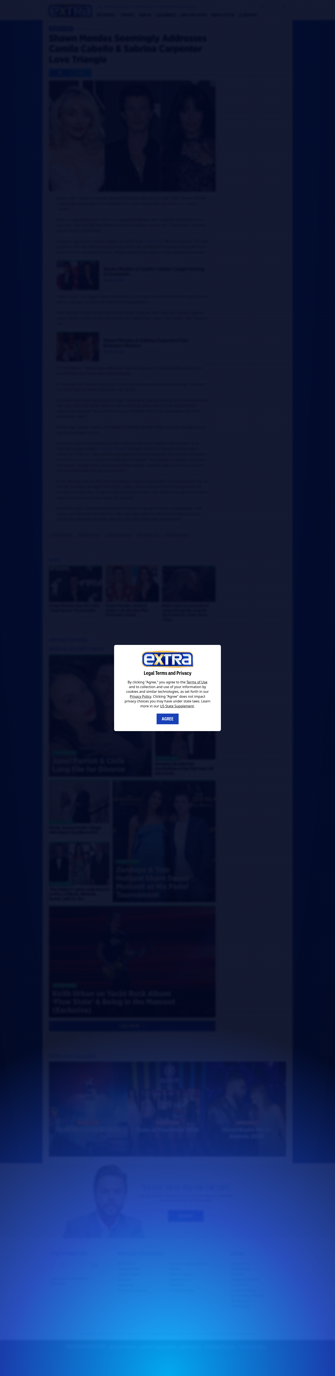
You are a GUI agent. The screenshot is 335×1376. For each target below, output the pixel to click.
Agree (167, 718)
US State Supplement (177, 706)
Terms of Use (197, 682)
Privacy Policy (140, 696)
